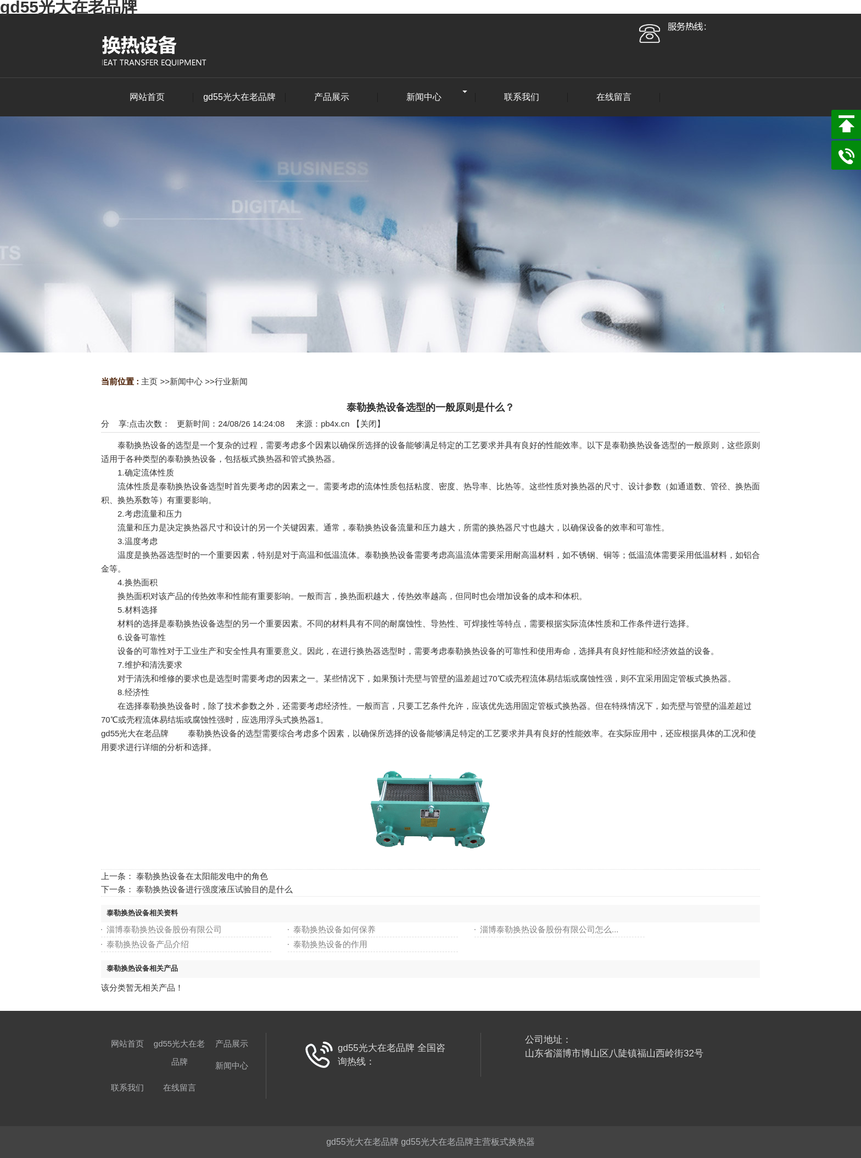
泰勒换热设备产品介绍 (148, 944)
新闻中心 (186, 381)
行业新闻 (231, 381)
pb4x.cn (335, 423)
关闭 (368, 423)
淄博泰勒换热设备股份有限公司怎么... (549, 929)
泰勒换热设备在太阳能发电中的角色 (202, 876)
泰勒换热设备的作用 (330, 944)
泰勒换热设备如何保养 (334, 929)
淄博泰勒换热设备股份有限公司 (164, 929)
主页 (149, 381)
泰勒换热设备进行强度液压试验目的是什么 (214, 889)
